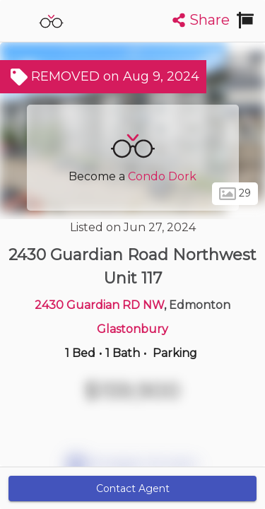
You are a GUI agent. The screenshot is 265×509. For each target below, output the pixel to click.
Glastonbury (132, 329)
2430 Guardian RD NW (99, 305)
